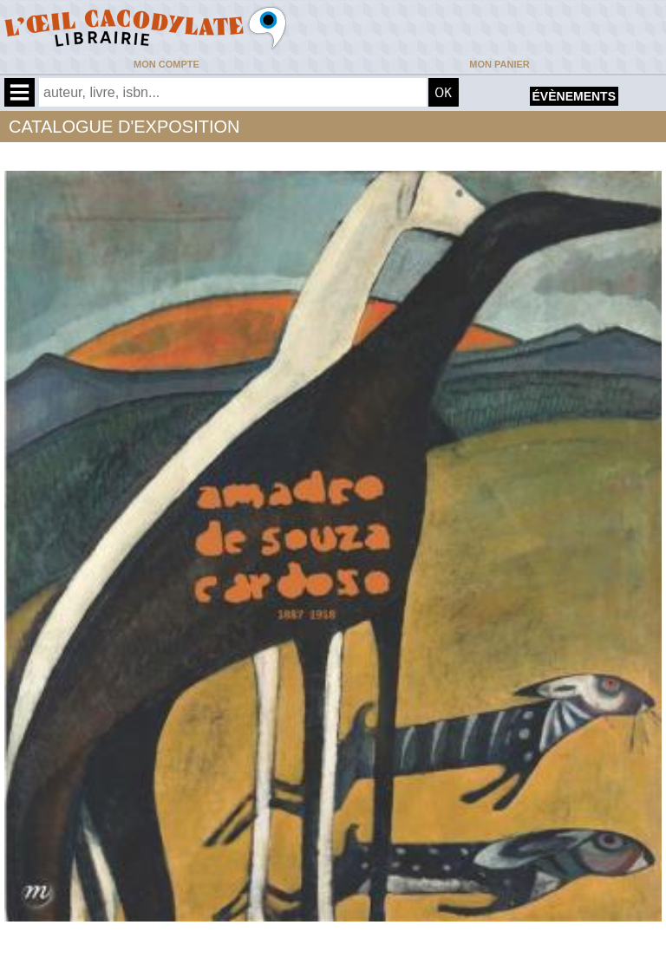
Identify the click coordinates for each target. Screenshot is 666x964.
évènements (574, 96)
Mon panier (499, 64)
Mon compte (166, 64)
